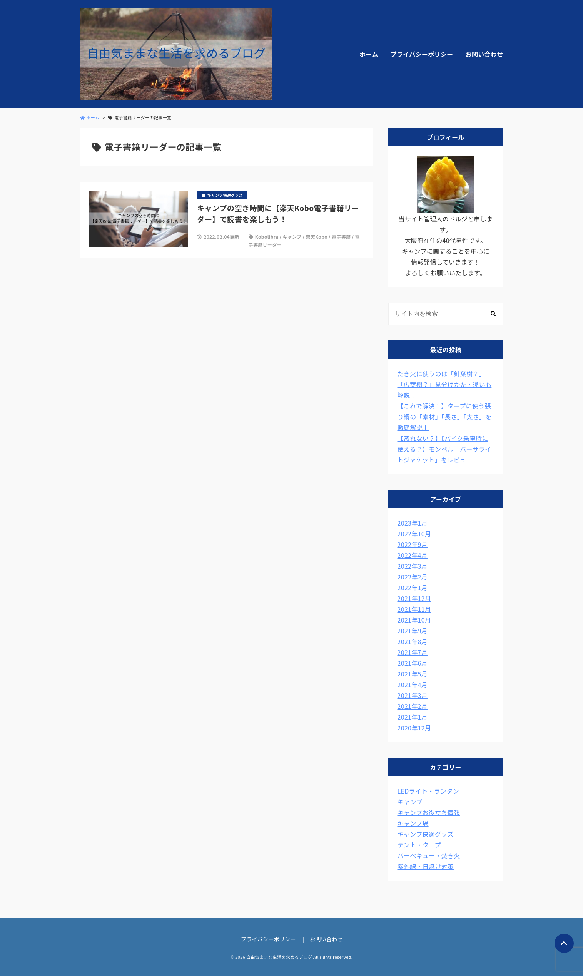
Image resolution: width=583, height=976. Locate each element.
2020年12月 (414, 727)
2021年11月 (414, 609)
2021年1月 (413, 717)
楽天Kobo (316, 236)
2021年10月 (414, 619)
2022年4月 (413, 555)
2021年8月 (413, 641)
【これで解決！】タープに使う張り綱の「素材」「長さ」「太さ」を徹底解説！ (445, 416)
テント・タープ (419, 844)
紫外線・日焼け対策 (426, 866)
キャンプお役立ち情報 (429, 812)
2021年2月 (413, 706)
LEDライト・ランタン (428, 790)
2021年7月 (413, 652)
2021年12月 (414, 598)
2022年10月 (414, 533)
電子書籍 (341, 236)
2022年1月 (413, 587)
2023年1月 (413, 522)
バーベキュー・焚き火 (429, 855)
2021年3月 (413, 695)
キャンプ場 (413, 823)
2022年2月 (413, 576)
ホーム (368, 54)
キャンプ (291, 236)
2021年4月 (413, 684)
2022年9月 (413, 544)
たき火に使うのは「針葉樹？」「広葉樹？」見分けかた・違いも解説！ (445, 384)
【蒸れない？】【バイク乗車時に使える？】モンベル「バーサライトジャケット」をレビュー (444, 449)
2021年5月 (413, 673)
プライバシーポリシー (422, 54)
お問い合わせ (484, 54)
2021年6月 (413, 663)
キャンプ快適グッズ (426, 834)
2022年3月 (413, 566)
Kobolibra (267, 236)
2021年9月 (413, 630)
